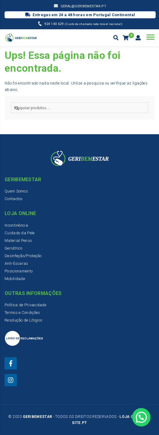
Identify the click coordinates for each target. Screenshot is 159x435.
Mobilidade (15, 278)
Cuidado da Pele (20, 233)
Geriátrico (13, 248)
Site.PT (79, 423)
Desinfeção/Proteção (23, 255)
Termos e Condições (22, 312)
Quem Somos (16, 191)
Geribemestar (37, 417)
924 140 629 (54, 24)
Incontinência (16, 225)
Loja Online (132, 417)
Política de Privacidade (25, 305)
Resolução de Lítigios (23, 320)
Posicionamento (19, 271)
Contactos (14, 198)
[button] (141, 418)
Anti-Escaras (16, 263)
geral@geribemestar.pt (83, 6)
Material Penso (18, 240)
